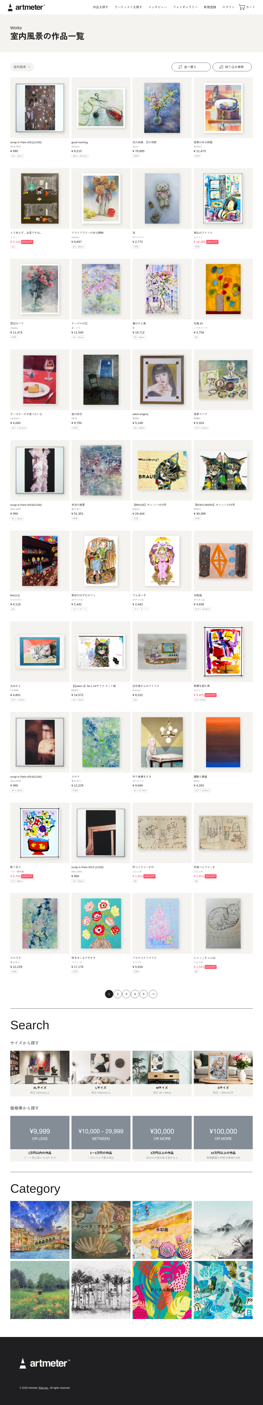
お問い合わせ (163, 1387)
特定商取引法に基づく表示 (171, 1370)
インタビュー (157, 7)
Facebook (212, 1372)
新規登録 (210, 7)
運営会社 (160, 1382)
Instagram (212, 1360)
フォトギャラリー (185, 7)
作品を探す (100, 7)
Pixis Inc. (44, 1387)
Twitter (210, 1366)
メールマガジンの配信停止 (171, 1376)
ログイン (228, 7)
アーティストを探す (128, 7)
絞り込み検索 (231, 67)
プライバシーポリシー (168, 1365)
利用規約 (160, 1359)
